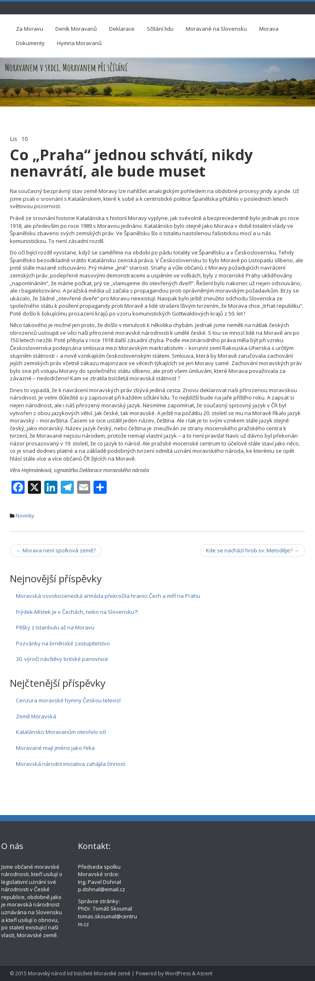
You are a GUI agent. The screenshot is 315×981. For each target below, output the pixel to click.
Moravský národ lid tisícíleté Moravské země (79, 973)
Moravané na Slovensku (216, 28)
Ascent (204, 973)
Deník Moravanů (76, 28)
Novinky (25, 515)
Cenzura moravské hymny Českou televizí (68, 700)
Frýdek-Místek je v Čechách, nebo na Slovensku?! (77, 611)
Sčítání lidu (160, 28)
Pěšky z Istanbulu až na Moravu (55, 627)
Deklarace (122, 28)
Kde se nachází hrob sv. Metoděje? (252, 550)
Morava (268, 28)
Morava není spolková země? (56, 550)
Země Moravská (36, 716)
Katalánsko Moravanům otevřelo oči (61, 732)
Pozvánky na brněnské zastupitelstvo (63, 643)
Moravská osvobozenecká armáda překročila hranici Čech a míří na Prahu (108, 596)
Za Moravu (29, 28)
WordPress (178, 973)
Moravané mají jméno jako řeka (55, 748)
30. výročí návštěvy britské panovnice (62, 659)
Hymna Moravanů (79, 43)
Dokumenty (30, 43)
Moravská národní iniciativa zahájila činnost (70, 764)
